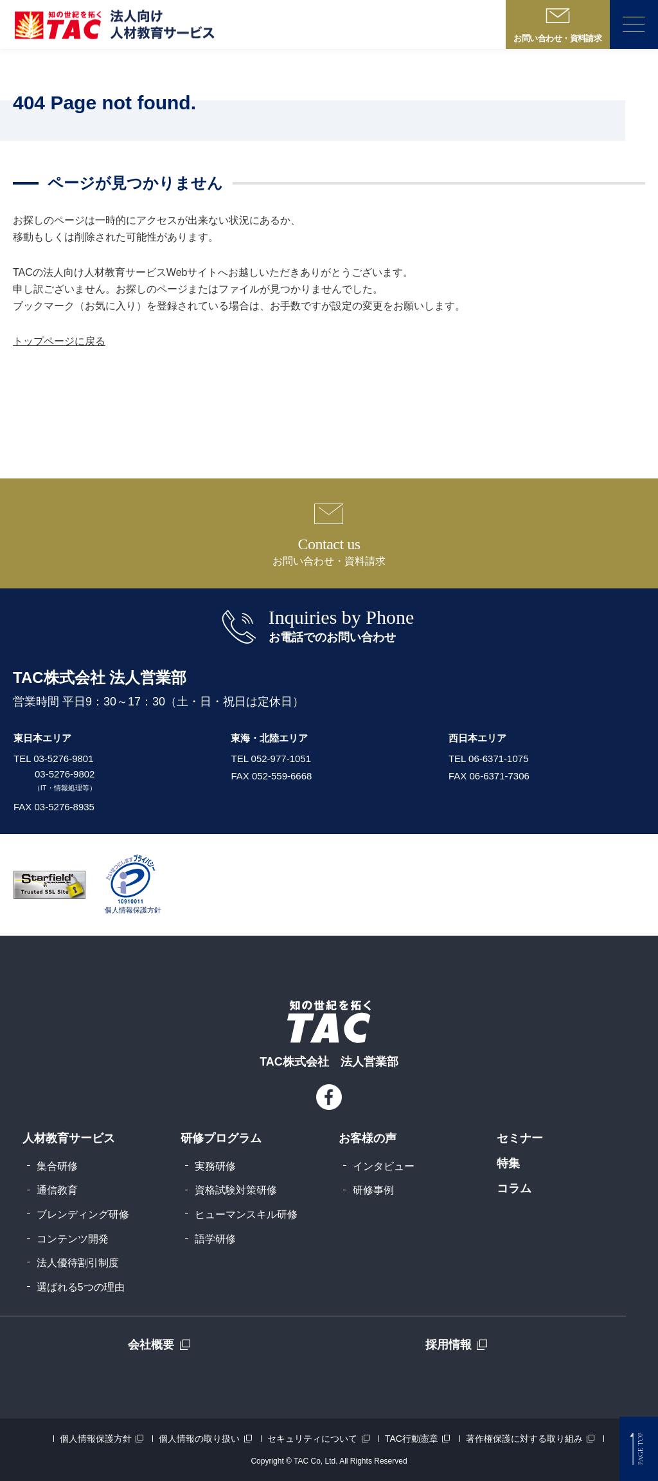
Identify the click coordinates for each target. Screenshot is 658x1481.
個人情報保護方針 (96, 1438)
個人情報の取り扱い (199, 1438)
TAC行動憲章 (411, 1438)
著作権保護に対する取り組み (524, 1438)
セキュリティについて (312, 1438)
